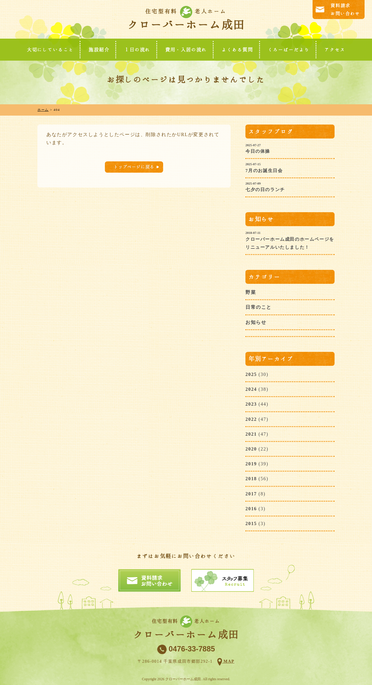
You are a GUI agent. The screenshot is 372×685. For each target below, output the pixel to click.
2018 (251, 478)
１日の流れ (137, 49)
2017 (251, 493)
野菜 (250, 292)
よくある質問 (237, 49)
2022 (251, 419)
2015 (251, 523)
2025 (251, 374)
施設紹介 (99, 49)
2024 (251, 389)
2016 (251, 508)
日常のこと (258, 307)
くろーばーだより (289, 49)
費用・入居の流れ (186, 49)
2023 (251, 404)
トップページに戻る (134, 167)
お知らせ (255, 322)
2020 (251, 448)
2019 (251, 463)
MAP (228, 661)
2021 (251, 434)
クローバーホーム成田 (186, 24)
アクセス (334, 49)
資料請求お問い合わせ (345, 9)
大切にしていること (50, 49)
